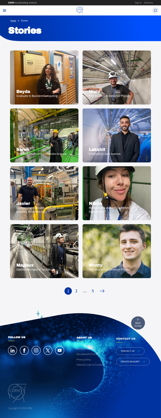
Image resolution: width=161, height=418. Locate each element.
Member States (84, 353)
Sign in (138, 2)
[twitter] (47, 352)
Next (103, 291)
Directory (148, 2)
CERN (22, 2)
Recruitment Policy (86, 358)
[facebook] (24, 352)
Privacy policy (83, 364)
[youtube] (59, 352)
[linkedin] (12, 352)
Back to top (138, 325)
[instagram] (36, 352)
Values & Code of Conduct (90, 369)
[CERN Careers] (80, 10)
